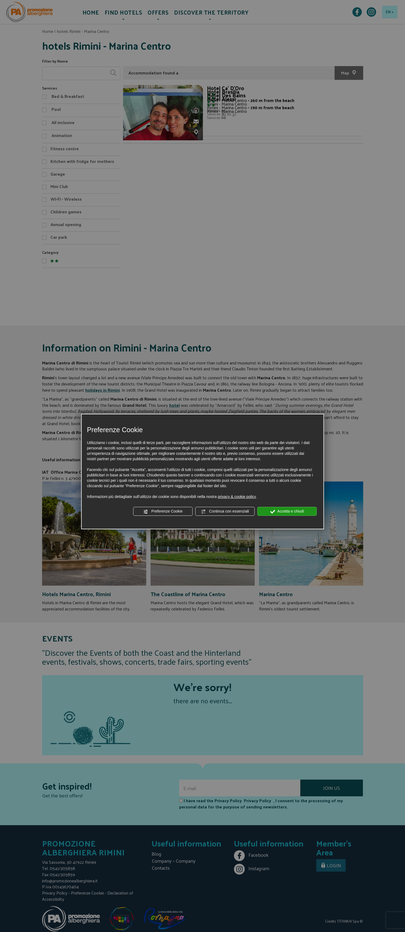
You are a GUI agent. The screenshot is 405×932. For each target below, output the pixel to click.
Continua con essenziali (225, 511)
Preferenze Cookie (163, 511)
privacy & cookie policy (237, 496)
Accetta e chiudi (287, 511)
